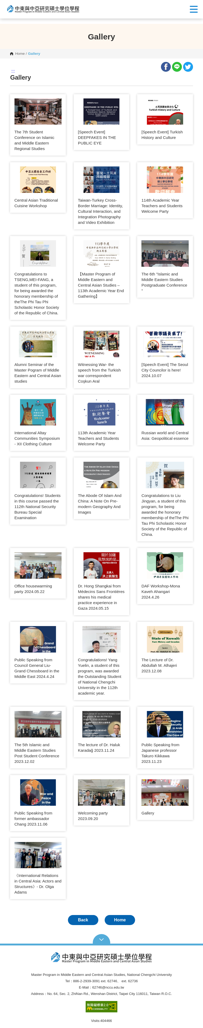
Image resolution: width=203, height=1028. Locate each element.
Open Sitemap (101, 939)
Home (20, 54)
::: (13, 71)
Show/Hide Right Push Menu (194, 9)
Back (83, 920)
